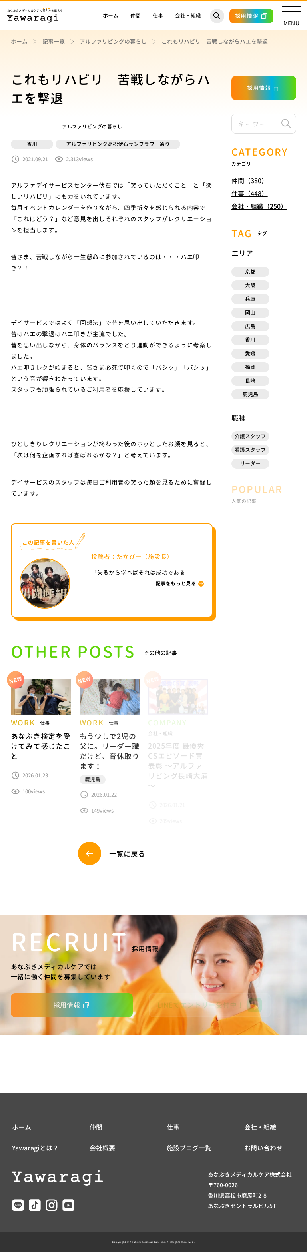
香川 (250, 339)
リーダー (250, 463)
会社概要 (102, 1148)
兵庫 (250, 298)
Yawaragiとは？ (35, 1148)
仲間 (135, 15)
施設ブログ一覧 (189, 1148)
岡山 (250, 312)
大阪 (250, 285)
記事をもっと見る (176, 583)
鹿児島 (250, 394)
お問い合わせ (263, 1148)
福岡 (250, 367)
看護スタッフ (250, 449)
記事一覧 (53, 41)
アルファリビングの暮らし (113, 41)
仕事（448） (249, 193)
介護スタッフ (250, 436)
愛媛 (250, 353)
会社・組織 (188, 15)
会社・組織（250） (259, 206)
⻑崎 (250, 380)
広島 (250, 326)
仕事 (158, 15)
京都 (250, 271)
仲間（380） (249, 180)
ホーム (110, 15)
